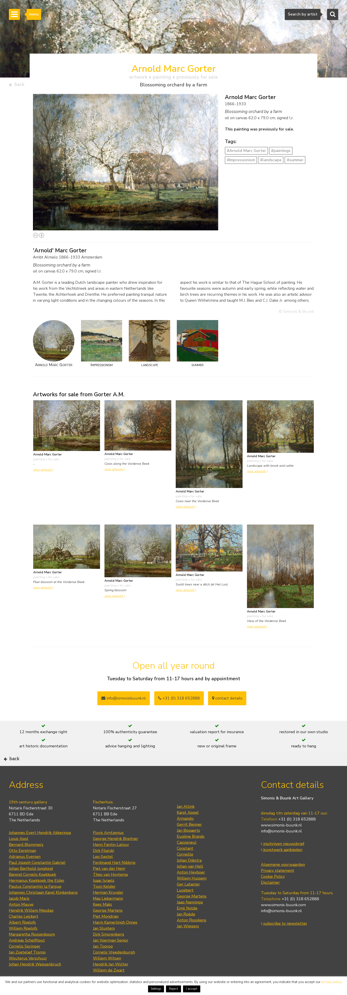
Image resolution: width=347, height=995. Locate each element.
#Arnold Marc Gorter (246, 152)
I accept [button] (191, 989)
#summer (295, 161)
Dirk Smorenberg (108, 948)
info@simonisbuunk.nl (123, 700)
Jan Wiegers (188, 940)
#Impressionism (241, 161)
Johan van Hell (190, 880)
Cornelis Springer (24, 960)
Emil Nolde (187, 922)
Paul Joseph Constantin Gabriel (37, 876)
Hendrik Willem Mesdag (31, 924)
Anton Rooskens (191, 934)
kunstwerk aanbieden (281, 863)
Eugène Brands (190, 850)
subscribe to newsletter (284, 937)
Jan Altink (186, 820)
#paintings (281, 152)
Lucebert (185, 904)
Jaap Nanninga (190, 916)
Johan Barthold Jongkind (31, 882)
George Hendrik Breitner (115, 852)
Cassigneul (187, 856)
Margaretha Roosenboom (32, 948)
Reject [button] (173, 989)
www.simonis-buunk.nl (281, 839)
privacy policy (331, 982)
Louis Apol (18, 852)
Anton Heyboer (191, 886)
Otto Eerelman (22, 864)
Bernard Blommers (26, 858)
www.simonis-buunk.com (283, 918)
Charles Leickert (23, 930)
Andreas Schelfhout (27, 954)
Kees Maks (102, 918)
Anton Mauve (21, 918)
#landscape (270, 161)
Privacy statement (277, 884)
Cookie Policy (273, 890)
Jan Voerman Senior (110, 954)
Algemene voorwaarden (283, 878)
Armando (185, 832)
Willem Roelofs (23, 942)
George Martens (108, 924)
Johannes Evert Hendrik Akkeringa (40, 846)
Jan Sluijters (104, 942)
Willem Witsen (107, 972)
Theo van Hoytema (110, 888)
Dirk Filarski (103, 864)
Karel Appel (188, 826)
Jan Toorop (103, 960)
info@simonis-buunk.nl (281, 845)
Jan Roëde (186, 928)
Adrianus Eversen (24, 870)
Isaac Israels (103, 894)
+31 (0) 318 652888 (179, 700)
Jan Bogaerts (188, 844)
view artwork (43, 471)
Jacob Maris (19, 912)
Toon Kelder (104, 900)
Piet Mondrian (106, 930)
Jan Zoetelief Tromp (27, 966)
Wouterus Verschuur (28, 972)
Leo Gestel (103, 870)
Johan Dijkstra (189, 874)
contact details (227, 700)
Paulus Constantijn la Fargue (35, 900)
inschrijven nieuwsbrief (282, 857)
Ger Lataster (188, 898)
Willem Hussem (191, 892)
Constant (185, 862)
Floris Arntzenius (108, 846)
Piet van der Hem (109, 882)
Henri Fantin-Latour (111, 858)
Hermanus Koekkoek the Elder (36, 894)
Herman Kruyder (108, 906)
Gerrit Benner (189, 838)
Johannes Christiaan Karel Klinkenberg (43, 906)
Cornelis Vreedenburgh (114, 966)
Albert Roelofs (22, 936)
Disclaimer (270, 896)
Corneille (185, 868)
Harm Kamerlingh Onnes (115, 936)
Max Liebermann (108, 912)
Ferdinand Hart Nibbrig (114, 876)
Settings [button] (156, 989)
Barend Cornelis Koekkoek (32, 888)
